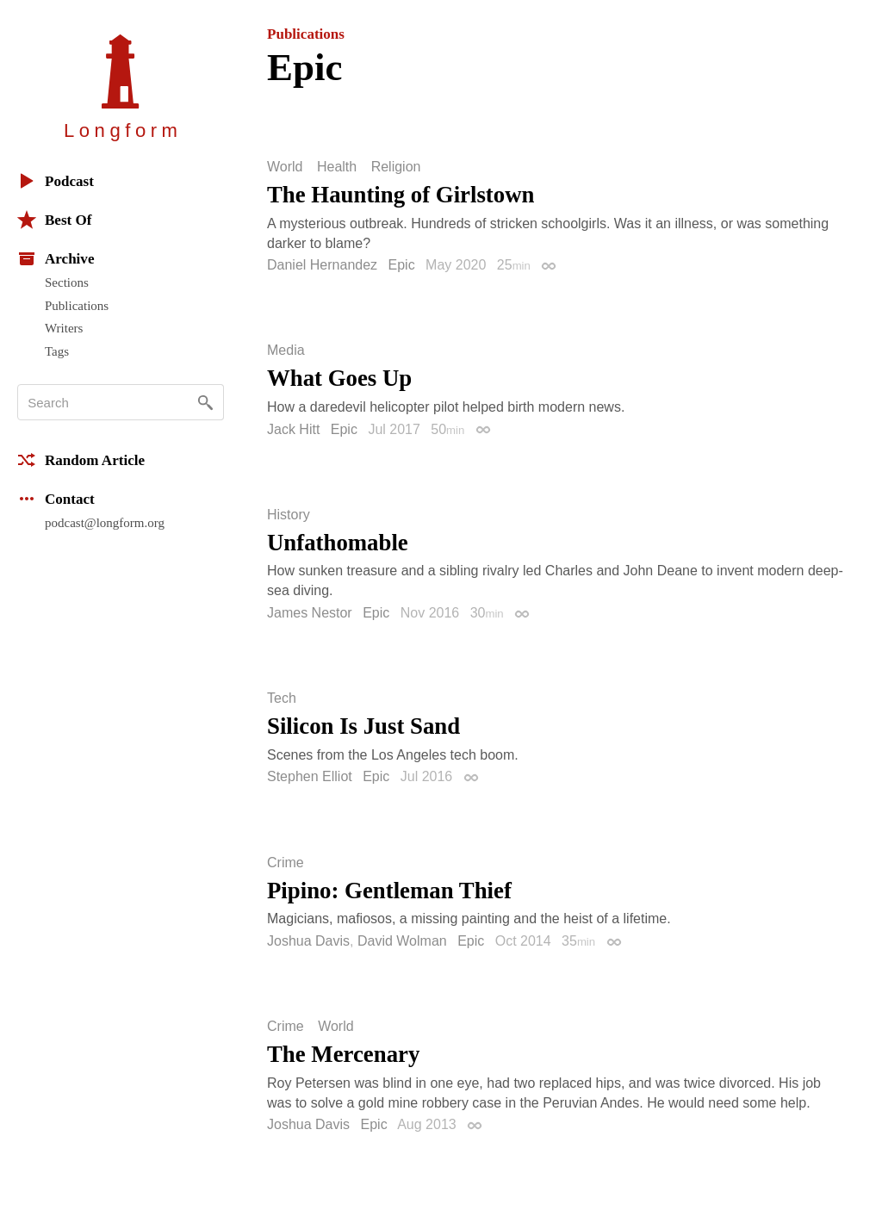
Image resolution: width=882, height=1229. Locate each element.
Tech (281, 698)
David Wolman (402, 941)
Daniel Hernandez (322, 265)
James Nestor (309, 612)
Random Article (81, 459)
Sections (67, 282)
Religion (396, 167)
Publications (77, 306)
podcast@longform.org (105, 523)
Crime (285, 863)
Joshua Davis (308, 941)
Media (286, 350)
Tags (57, 351)
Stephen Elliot (309, 776)
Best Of (54, 219)
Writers (64, 328)
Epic (401, 265)
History (288, 515)
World (285, 167)
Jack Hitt (293, 429)
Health (337, 167)
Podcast (55, 180)
